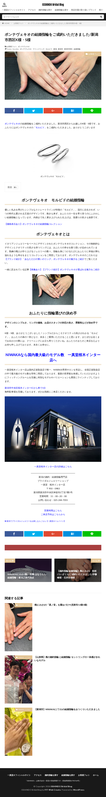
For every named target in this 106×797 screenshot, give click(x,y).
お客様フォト (19, 23)
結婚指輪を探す (61, 10)
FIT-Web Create (53, 790)
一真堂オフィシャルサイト (13, 10)
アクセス (32, 10)
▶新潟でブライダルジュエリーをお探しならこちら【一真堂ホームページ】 (35, 521)
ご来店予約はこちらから (53, 514)
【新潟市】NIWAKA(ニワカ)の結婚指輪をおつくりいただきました (67, 709)
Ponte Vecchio (13, 49)
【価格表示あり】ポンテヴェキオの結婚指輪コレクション (33, 224)
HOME (7, 23)
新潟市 (60, 49)
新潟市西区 (68, 49)
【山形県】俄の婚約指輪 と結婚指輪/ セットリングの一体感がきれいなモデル (67, 659)
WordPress (78, 790)
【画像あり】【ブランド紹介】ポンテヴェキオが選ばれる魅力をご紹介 (64, 269)
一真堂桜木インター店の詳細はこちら (53, 466)
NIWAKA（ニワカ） (24, 605)
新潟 (55, 49)
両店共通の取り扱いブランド (83, 10)
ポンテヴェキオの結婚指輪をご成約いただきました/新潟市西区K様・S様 (55, 23)
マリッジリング (38, 49)
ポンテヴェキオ (24, 46)
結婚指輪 (77, 49)
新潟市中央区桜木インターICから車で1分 (25, 387)
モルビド (49, 49)
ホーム (96, 775)
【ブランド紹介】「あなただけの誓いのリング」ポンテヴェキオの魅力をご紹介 (44, 259)
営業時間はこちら (53, 510)
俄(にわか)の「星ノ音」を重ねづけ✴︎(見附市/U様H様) (60, 604)
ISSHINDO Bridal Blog (53, 4)
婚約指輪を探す (45, 10)
